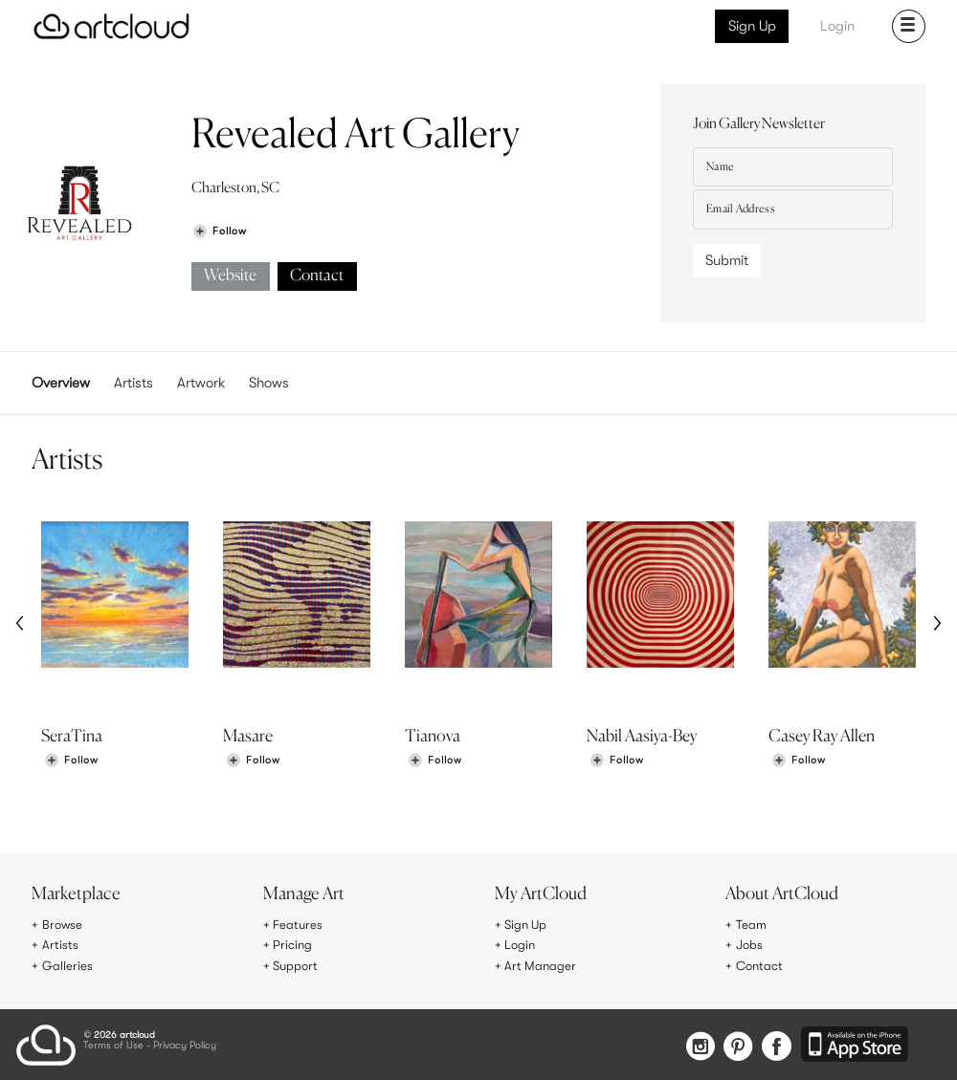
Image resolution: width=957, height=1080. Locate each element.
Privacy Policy (184, 1043)
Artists (133, 382)
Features (298, 925)
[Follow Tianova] (434, 764)
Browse (63, 925)
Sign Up (752, 25)
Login (837, 25)
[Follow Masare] (252, 764)
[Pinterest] (732, 1044)
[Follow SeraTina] (71, 764)
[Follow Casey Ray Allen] (798, 764)
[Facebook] (775, 1044)
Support (297, 964)
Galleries (68, 964)
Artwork (201, 382)
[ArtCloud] (111, 26)
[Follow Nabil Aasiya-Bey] (616, 764)
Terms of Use (113, 1043)
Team (752, 925)
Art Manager (541, 964)
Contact (317, 276)
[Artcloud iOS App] (855, 1043)
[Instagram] (690, 1044)
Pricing (293, 944)
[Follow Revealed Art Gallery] (219, 231)
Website (230, 276)
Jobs (750, 944)
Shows (269, 382)
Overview (61, 382)
